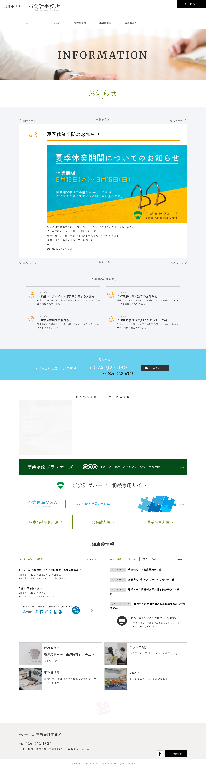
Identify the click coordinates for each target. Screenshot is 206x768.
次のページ (177, 120)
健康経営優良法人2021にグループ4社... (146, 320)
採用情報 (50, 647)
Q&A (133, 672)
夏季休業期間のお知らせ (74, 134)
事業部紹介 (131, 23)
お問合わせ (176, 754)
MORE (90, 559)
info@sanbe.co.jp (80, 749)
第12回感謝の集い (31, 588)
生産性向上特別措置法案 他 (145, 569)
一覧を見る (103, 119)
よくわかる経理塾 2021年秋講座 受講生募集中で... (52, 570)
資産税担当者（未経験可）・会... (67, 654)
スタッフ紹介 (139, 647)
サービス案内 (53, 23)
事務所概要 (105, 23)
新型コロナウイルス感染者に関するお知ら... (69, 296)
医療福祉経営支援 (44, 522)
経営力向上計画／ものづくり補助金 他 (151, 579)
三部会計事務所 (32, 4)
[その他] (44, 292)
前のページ (29, 120)
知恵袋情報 (80, 23)
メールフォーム (157, 368)
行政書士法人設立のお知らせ (138, 296)
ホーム (29, 23)
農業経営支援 (158, 522)
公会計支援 (101, 522)
